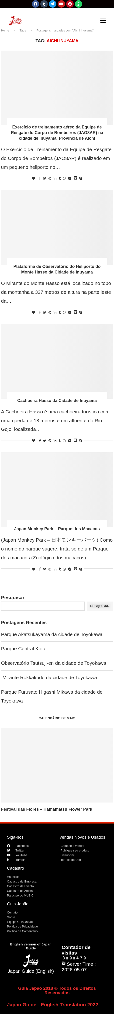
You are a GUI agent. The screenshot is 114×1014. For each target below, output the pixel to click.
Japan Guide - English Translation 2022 (52, 1004)
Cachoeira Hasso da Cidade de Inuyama (57, 400)
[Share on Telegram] (69, 178)
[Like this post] (33, 178)
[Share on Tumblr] (60, 178)
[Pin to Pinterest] (49, 178)
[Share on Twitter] (44, 178)
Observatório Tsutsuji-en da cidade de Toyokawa (53, 663)
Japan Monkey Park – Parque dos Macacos (57, 528)
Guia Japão (17, 904)
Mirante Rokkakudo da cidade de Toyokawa (49, 677)
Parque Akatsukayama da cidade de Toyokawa (52, 634)
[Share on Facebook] (40, 178)
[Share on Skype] (80, 178)
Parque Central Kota (23, 648)
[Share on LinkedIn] (55, 178)
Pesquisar (12, 597)
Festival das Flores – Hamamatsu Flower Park (46, 809)
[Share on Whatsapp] (64, 178)
